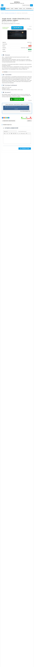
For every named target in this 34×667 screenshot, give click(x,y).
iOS (24, 8)
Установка (5, 71)
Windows (7, 8)
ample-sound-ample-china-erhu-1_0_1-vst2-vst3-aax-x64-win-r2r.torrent (16, 107)
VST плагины (17, 23)
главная (3, 8)
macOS (20, 8)
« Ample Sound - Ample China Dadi (9, 120)
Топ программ (28, 8)
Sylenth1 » (29, 120)
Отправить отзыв (24, 512)
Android (16, 8)
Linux (12, 8)
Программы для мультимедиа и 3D (9, 23)
